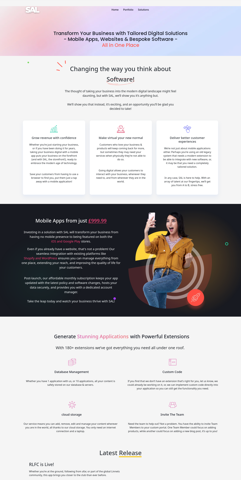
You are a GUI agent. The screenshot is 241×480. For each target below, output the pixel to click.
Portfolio (128, 9)
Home (115, 9)
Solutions (143, 9)
